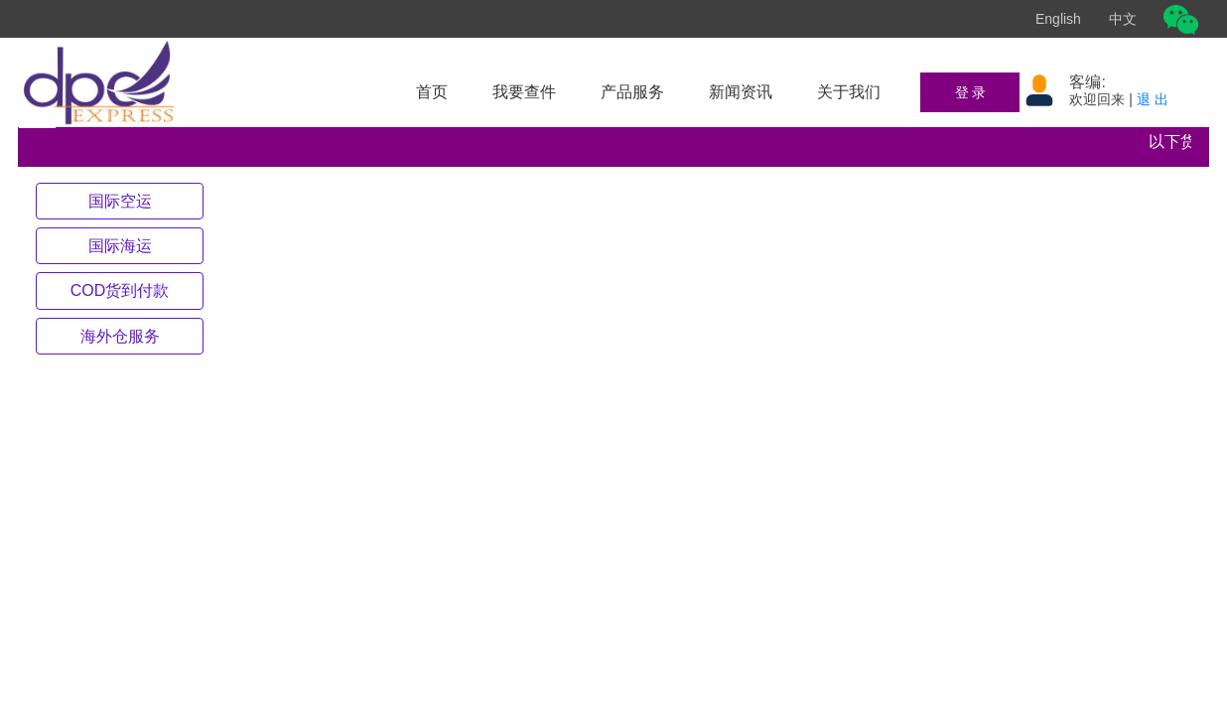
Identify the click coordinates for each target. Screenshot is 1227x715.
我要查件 (524, 91)
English (1058, 19)
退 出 (1152, 99)
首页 (432, 91)
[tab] (120, 201)
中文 (1123, 19)
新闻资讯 (740, 91)
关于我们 (849, 91)
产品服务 (632, 91)
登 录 (971, 92)
